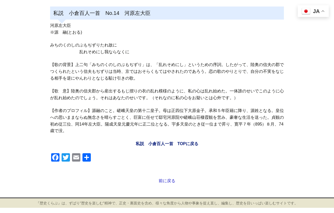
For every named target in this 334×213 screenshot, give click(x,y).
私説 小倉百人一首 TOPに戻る (167, 143)
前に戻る (167, 181)
